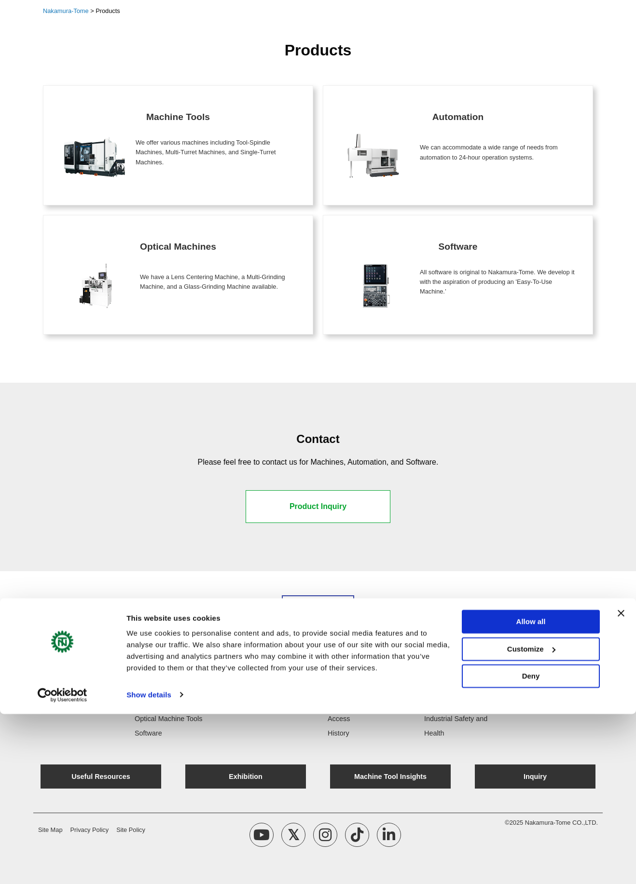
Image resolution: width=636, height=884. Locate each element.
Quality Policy (445, 690)
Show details (148, 865)
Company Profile (353, 690)
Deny (531, 847)
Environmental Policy (456, 704)
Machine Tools (157, 690)
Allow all (531, 792)
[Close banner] (621, 783)
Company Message (357, 704)
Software (148, 733)
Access (339, 719)
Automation (152, 704)
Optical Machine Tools (169, 719)
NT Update (247, 690)
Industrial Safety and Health (455, 726)
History (338, 733)
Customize (531, 819)
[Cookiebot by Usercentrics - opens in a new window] (62, 865)
